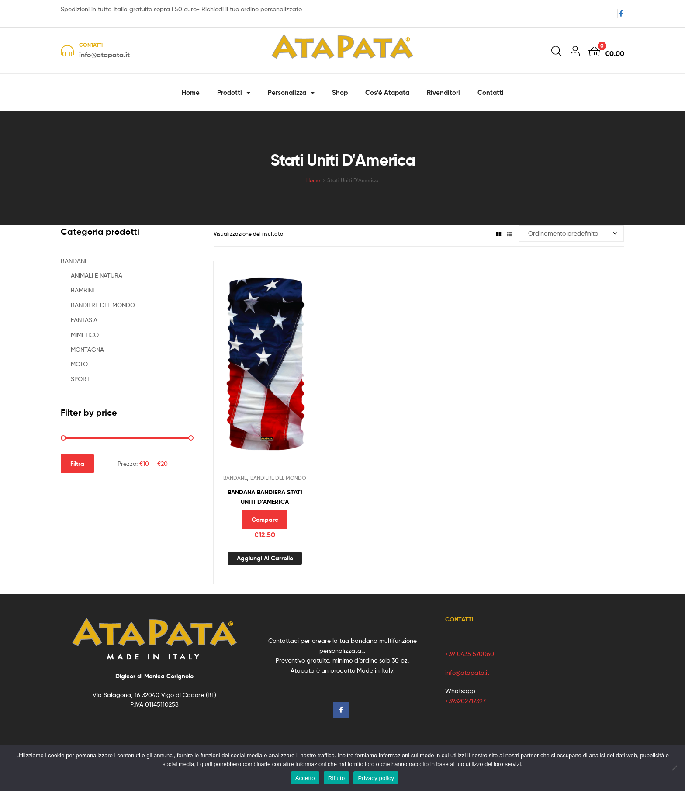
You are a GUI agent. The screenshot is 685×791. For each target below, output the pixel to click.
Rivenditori (443, 92)
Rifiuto (336, 778)
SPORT (80, 378)
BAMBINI (82, 290)
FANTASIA (84, 319)
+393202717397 (465, 700)
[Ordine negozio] (571, 233)
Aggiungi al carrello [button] (265, 558)
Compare (265, 520)
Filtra (77, 464)
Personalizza (291, 93)
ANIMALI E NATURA (96, 275)
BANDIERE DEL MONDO (278, 478)
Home (191, 92)
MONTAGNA (87, 349)
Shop (340, 92)
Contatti (490, 92)
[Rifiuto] (674, 767)
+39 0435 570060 (469, 653)
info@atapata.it (467, 672)
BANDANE (235, 478)
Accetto (305, 778)
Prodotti (233, 93)
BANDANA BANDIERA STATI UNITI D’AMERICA (265, 497)
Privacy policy (376, 778)
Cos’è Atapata (387, 92)
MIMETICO (85, 334)
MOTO (79, 364)
